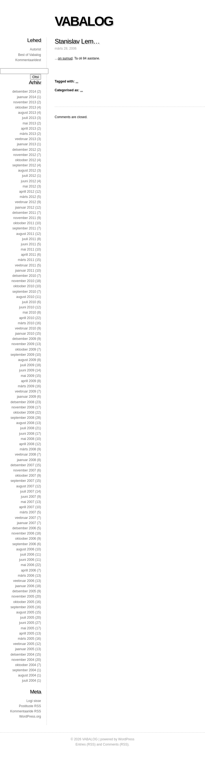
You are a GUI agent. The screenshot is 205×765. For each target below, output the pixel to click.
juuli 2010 (29, 302)
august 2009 (27, 360)
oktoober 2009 (25, 349)
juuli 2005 (27, 617)
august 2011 (25, 234)
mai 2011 (27, 249)
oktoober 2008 (23, 412)
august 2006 (25, 549)
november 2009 (22, 344)
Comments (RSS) (115, 744)
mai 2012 (29, 186)
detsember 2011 (24, 213)
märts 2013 (28, 134)
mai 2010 (29, 312)
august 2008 (25, 423)
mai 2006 (27, 565)
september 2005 (22, 607)
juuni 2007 (28, 497)
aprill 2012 (26, 192)
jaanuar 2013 (26, 144)
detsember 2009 (24, 339)
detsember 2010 (24, 276)
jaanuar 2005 (24, 649)
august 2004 (27, 675)
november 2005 (22, 596)
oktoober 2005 (23, 602)
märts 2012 (28, 197)
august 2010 (25, 297)
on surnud (65, 58)
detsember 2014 (24, 91)
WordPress (126, 739)
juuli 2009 (27, 365)
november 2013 (24, 102)
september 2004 (24, 670)
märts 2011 (26, 260)
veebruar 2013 (25, 139)
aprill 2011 (28, 255)
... (76, 81)
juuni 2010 (26, 307)
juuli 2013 (29, 118)
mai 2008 (27, 439)
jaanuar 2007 (26, 523)
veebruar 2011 (25, 265)
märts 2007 (28, 512)
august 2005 (25, 612)
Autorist (35, 49)
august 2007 (25, 486)
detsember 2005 (24, 591)
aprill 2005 (26, 633)
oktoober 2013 (25, 107)
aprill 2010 (26, 318)
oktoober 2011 (23, 223)
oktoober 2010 (23, 286)
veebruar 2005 (23, 644)
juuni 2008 (26, 434)
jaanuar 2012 (24, 207)
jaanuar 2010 (24, 333)
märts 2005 (26, 639)
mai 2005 (27, 628)
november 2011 (24, 218)
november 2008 (22, 407)
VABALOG (84, 21)
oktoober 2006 (25, 539)
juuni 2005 (26, 623)
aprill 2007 (26, 507)
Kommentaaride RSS (25, 711)
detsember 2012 (24, 150)
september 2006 (24, 544)
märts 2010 (26, 323)
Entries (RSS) (85, 744)
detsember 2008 (22, 402)
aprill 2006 (28, 570)
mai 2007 (27, 502)
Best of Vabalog (29, 55)
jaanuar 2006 (24, 586)
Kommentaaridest (28, 60)
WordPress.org (30, 716)
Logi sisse (34, 701)
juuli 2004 (29, 680)
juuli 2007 (27, 491)
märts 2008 (28, 449)
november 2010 (22, 281)
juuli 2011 (29, 239)
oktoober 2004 (25, 665)
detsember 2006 (24, 528)
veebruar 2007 (25, 518)
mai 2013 (29, 123)
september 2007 (22, 481)
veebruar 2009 (25, 391)
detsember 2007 (22, 465)
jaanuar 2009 (26, 397)
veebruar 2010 (25, 328)
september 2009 (22, 355)
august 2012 (27, 170)
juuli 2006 (27, 554)
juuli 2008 (27, 428)
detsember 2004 (22, 654)
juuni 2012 (28, 181)
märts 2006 (26, 576)
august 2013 (27, 113)
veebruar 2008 (25, 454)
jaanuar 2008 (26, 460)
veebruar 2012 (25, 202)
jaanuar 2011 (24, 270)
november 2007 (24, 470)
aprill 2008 (26, 444)
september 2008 (22, 418)
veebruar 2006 (23, 581)
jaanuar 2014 (26, 97)
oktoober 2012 (25, 160)
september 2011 (24, 228)
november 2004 (22, 660)
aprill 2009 (28, 381)
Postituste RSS (30, 706)
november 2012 (24, 155)
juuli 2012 (29, 176)
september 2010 (24, 292)
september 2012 (24, 165)
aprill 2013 (28, 128)
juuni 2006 (26, 560)
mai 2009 (27, 376)
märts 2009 (26, 386)
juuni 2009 (26, 370)
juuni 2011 (28, 244)
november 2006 (22, 533)
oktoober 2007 (25, 475)
